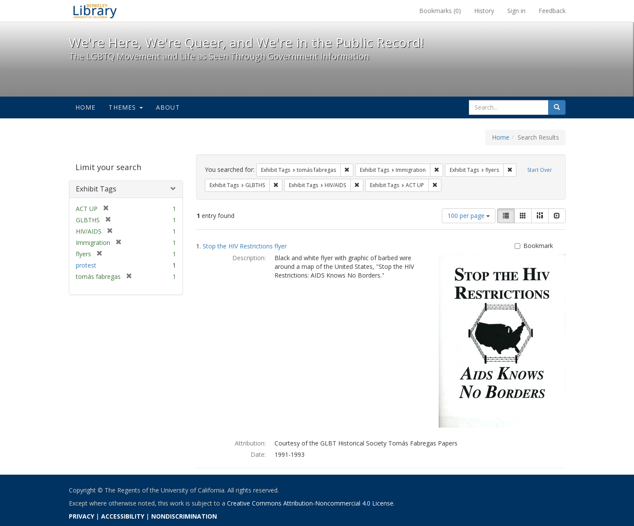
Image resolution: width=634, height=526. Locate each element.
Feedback (552, 11)
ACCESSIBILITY (122, 516)
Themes (125, 107)
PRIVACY (81, 516)
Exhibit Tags (96, 189)
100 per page (469, 215)
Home (85, 107)
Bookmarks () (440, 11)
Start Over (539, 170)
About (168, 107)
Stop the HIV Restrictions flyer (245, 246)
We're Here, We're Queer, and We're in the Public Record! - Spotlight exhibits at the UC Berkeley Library (95, 11)
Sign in (516, 11)
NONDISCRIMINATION (184, 516)
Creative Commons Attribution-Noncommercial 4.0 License (310, 503)
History (484, 11)
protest (86, 265)
